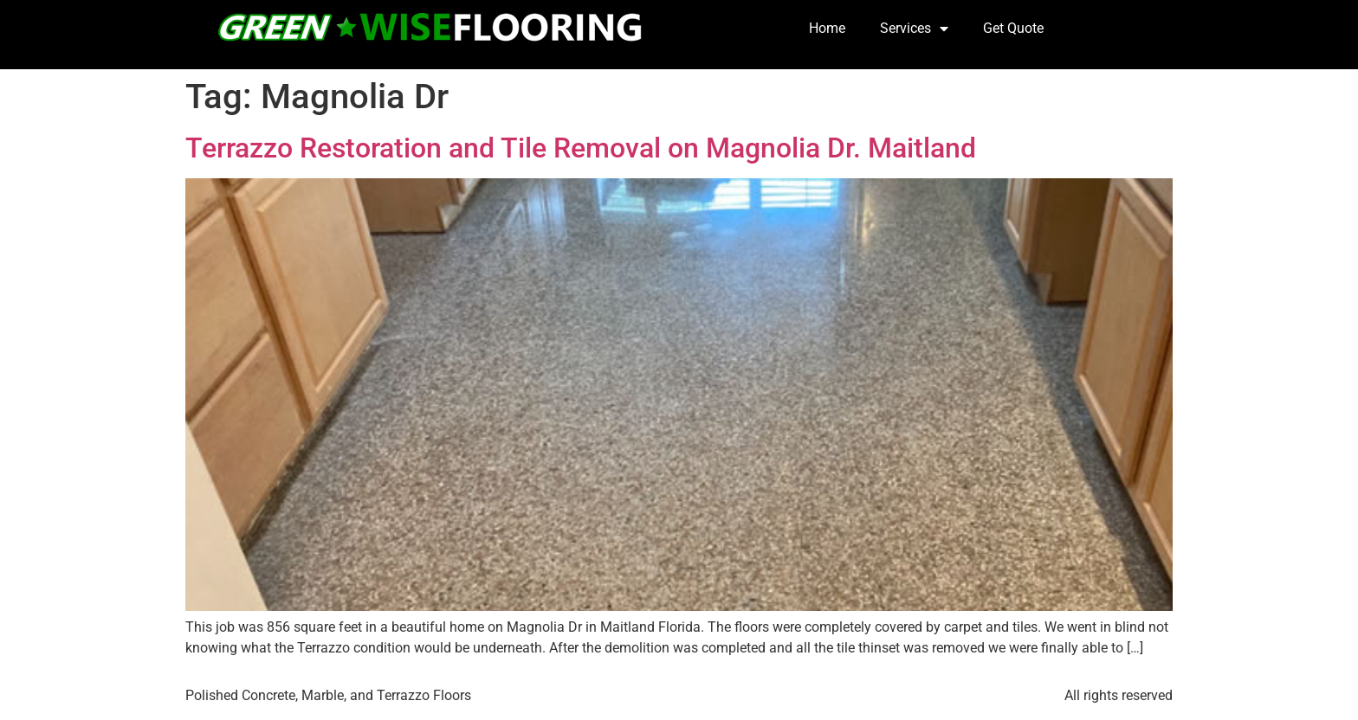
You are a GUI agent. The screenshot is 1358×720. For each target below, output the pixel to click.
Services (914, 28)
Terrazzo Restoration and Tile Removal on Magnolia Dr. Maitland (580, 148)
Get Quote (1013, 28)
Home (827, 28)
